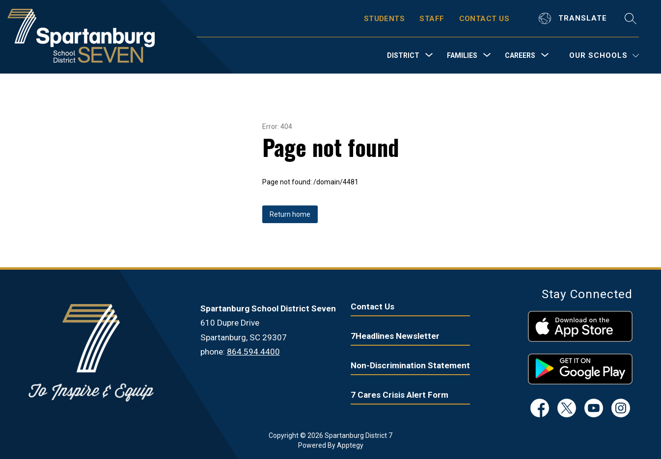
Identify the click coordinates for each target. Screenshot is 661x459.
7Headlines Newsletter (395, 336)
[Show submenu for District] (403, 55)
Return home (290, 214)
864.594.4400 (253, 352)
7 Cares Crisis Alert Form (399, 395)
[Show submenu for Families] (462, 55)
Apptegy (350, 445)
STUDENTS (384, 18)
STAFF (431, 18)
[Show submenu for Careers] (520, 55)
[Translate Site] (574, 18)
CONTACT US (484, 18)
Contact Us (372, 306)
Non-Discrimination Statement (410, 365)
